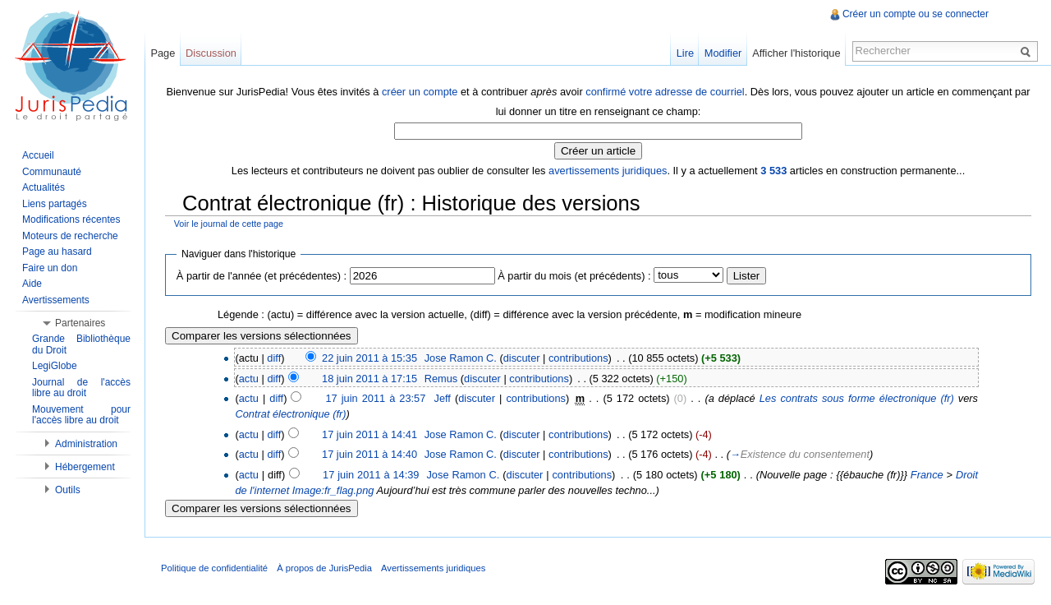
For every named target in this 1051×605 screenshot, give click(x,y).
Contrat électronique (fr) (290, 414)
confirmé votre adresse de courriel (664, 91)
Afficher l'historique (796, 53)
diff (274, 358)
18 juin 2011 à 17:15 (369, 378)
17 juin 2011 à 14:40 (369, 454)
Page (162, 53)
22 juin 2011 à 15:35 (369, 358)
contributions (578, 358)
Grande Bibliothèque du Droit (81, 344)
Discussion (211, 53)
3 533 (773, 170)
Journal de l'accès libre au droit (81, 387)
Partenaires (80, 323)
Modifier (723, 53)
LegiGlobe (54, 366)
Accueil (38, 155)
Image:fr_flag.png (333, 490)
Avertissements (55, 300)
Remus (441, 378)
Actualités (43, 187)
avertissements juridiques (607, 170)
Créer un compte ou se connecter (915, 14)
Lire (685, 53)
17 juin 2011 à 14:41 (369, 434)
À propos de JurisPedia (324, 568)
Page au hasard (57, 251)
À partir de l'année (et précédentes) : (262, 276)
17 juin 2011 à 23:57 (375, 398)
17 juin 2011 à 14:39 (371, 475)
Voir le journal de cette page (228, 224)
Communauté (51, 172)
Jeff (442, 398)
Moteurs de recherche (70, 236)
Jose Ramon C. (461, 358)
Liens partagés (54, 204)
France (927, 475)
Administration (86, 444)
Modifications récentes (71, 219)
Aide (32, 283)
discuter (521, 358)
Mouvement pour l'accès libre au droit (81, 415)
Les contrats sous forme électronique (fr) (857, 398)
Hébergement (85, 467)
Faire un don (49, 268)
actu (249, 378)
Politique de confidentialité (214, 568)
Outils (67, 490)
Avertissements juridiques (433, 568)
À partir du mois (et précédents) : (574, 276)
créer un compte (419, 91)
